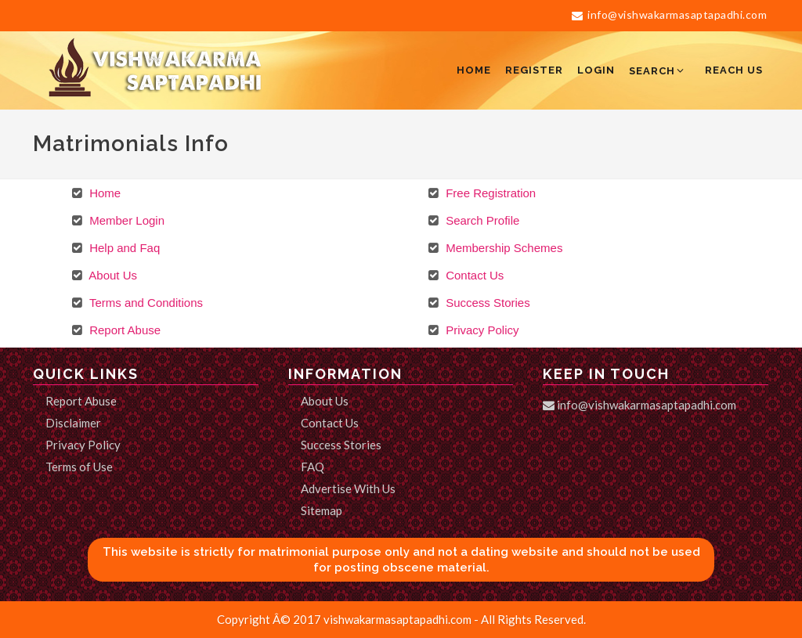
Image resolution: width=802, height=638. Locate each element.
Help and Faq (123, 247)
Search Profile (481, 220)
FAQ (312, 467)
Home (103, 193)
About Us (111, 275)
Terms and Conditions (144, 302)
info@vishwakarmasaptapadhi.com (669, 14)
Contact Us (473, 275)
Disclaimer (73, 423)
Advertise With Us (348, 488)
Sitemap (321, 510)
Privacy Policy (481, 330)
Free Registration (489, 193)
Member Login (125, 220)
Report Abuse (123, 330)
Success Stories (486, 302)
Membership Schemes (502, 247)
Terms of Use (79, 467)
